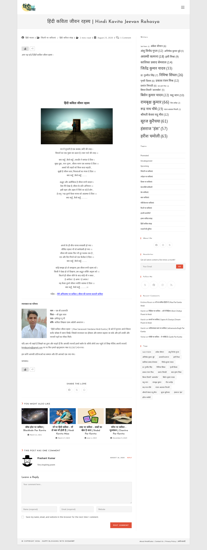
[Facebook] (156, 245)
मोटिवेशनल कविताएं (147, 203)
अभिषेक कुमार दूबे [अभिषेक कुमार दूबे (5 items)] (174, 51)
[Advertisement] (77, 80)
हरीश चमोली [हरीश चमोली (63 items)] (154, 136)
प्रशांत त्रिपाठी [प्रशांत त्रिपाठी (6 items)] (149, 85)
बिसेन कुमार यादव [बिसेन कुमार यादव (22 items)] (155, 95)
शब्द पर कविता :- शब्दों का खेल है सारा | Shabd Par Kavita (90, 430)
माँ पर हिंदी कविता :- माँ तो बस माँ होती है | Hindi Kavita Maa (62, 430)
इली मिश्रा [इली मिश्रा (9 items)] (172, 56)
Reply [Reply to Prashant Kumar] (129, 458)
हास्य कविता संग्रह (146, 218)
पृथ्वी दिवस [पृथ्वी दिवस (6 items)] (148, 80)
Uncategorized (146, 161)
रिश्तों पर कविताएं (146, 208)
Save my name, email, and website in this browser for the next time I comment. (62, 517)
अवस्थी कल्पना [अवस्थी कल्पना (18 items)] (152, 56)
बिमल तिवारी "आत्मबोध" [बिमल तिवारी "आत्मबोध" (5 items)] (152, 90)
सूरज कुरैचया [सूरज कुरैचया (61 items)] (154, 121)
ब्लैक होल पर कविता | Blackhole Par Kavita (34, 429)
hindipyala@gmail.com (32, 347)
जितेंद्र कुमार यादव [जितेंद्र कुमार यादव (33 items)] (156, 68)
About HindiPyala (146, 541)
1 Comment (125, 37)
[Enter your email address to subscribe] (163, 266)
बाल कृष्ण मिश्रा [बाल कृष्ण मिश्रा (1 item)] (163, 86)
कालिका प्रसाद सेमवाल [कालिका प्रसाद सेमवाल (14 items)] (156, 62)
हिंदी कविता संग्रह (66, 37)
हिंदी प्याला (29, 37)
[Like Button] (25, 49)
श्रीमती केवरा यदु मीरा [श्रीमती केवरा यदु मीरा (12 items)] (155, 114)
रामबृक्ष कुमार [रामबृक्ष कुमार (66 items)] (155, 102)
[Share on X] (77, 390)
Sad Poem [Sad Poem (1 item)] (145, 46)
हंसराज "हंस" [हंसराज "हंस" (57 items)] (154, 128)
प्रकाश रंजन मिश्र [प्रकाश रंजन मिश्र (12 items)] (167, 80)
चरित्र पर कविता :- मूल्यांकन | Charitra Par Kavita (119, 430)
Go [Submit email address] (179, 266)
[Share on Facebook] (69, 390)
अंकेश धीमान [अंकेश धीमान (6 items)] (158, 46)
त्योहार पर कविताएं (147, 176)
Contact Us (159, 541)
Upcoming (145, 166)
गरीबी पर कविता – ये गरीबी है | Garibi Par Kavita (165, 337)
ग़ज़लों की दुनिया (146, 229)
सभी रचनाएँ (181, 541)
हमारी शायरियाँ (145, 213)
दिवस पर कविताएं (146, 182)
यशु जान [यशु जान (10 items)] (177, 95)
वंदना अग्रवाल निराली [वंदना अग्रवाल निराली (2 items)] (172, 109)
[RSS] (171, 285)
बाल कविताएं (145, 197)
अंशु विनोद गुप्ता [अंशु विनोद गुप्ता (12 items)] (152, 51)
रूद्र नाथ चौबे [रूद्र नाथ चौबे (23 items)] (152, 109)
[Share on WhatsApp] (84, 390)
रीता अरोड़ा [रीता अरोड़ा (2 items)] (175, 103)
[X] (169, 245)
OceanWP (69, 541)
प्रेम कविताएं (144, 192)
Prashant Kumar (46, 458)
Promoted (145, 155)
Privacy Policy (170, 541)
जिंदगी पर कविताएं (48, 37)
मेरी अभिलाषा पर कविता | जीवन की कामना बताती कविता (80, 294)
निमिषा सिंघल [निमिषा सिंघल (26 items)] (171, 75)
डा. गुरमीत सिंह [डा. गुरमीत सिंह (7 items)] (149, 75)
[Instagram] (163, 245)
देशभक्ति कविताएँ (146, 187)
